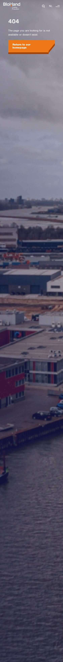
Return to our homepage (21, 46)
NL (50, 6)
